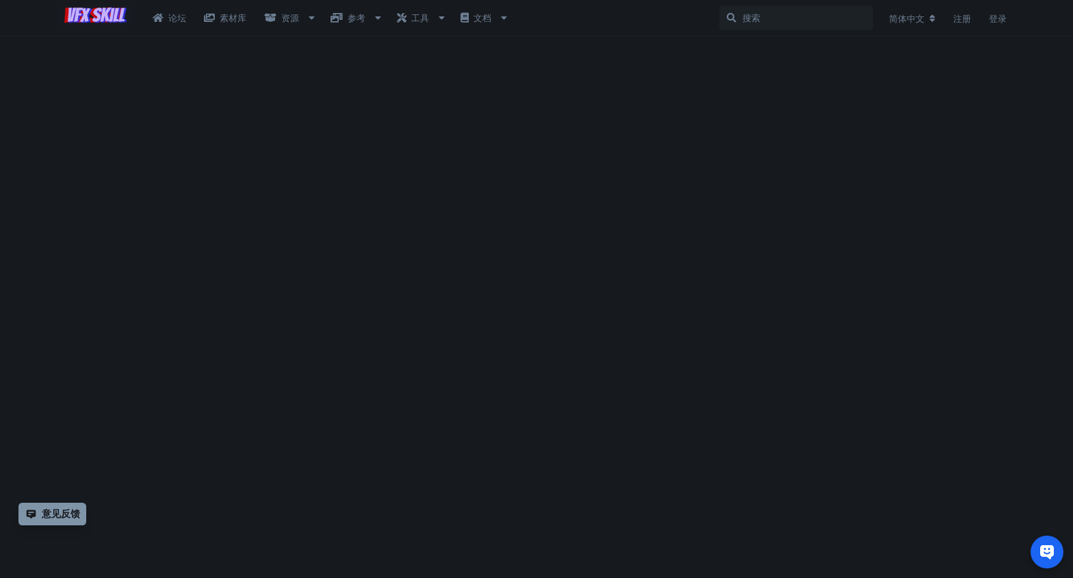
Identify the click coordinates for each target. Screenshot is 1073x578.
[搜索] (796, 17)
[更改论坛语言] (912, 18)
